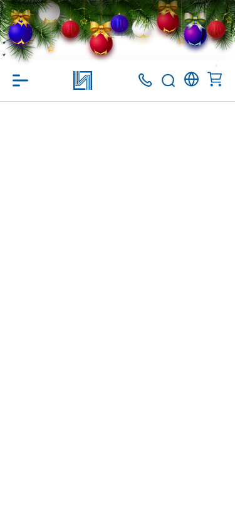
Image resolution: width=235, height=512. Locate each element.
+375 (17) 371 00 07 (145, 80)
